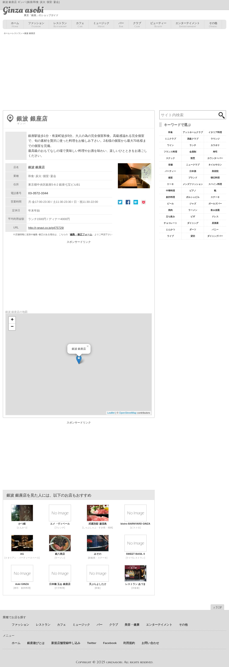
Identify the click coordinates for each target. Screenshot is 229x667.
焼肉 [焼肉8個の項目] (170, 210)
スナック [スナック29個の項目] (170, 158)
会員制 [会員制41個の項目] (192, 151)
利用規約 (129, 643)
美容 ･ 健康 (132, 624)
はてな (136, 202)
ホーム (15, 25)
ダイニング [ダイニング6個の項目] (192, 223)
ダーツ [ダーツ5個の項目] (192, 229)
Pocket (143, 202)
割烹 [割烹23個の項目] (193, 158)
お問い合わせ (150, 643)
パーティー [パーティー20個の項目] (170, 171)
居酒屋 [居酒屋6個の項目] (215, 223)
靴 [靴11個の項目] (215, 190)
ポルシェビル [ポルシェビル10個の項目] (192, 197)
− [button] (12, 327)
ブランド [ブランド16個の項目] (192, 177)
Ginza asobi (23, 10)
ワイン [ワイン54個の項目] (170, 145)
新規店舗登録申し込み (65, 643)
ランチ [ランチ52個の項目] (192, 145)
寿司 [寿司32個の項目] (215, 151)
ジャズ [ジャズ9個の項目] (192, 203)
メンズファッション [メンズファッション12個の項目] (193, 184)
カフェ (80, 25)
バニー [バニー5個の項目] (215, 229)
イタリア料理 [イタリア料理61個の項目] (215, 132)
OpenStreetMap (128, 412)
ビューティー (158, 25)
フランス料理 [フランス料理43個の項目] (170, 151)
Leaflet (111, 412)
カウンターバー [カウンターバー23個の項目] (215, 158)
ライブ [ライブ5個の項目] (170, 236)
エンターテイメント (188, 25)
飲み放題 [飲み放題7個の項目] (215, 210)
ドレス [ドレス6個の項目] (215, 216)
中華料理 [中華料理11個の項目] (170, 190)
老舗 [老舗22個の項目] (170, 164)
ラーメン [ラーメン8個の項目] (192, 210)
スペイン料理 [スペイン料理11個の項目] (215, 184)
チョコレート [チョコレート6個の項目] (170, 223)
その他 (213, 25)
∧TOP (217, 608)
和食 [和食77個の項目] (170, 132)
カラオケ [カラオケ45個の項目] (215, 145)
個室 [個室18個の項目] (170, 177)
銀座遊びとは (36, 643)
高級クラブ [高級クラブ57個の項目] (192, 139)
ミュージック (101, 25)
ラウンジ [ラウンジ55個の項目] (215, 139)
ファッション (36, 25)
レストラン (60, 25)
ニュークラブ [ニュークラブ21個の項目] (192, 164)
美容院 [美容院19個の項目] (215, 171)
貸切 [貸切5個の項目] (193, 236)
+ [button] (12, 320)
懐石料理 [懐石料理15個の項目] (215, 177)
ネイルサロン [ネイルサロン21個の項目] (215, 164)
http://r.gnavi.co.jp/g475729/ (46, 227)
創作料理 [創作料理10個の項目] (170, 197)
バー (121, 25)
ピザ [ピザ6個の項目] (193, 216)
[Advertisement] (114, 73)
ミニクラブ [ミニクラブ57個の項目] (170, 139)
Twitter (120, 202)
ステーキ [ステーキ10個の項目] (215, 197)
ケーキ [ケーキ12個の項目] (170, 184)
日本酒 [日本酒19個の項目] (192, 171)
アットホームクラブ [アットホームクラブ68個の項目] (193, 132)
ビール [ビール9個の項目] (170, 203)
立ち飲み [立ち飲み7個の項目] (170, 216)
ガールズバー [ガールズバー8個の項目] (215, 203)
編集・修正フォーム (81, 234)
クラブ (137, 25)
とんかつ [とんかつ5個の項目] (170, 229)
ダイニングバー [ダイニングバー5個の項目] (215, 236)
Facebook (128, 202)
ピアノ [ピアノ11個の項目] (192, 190)
